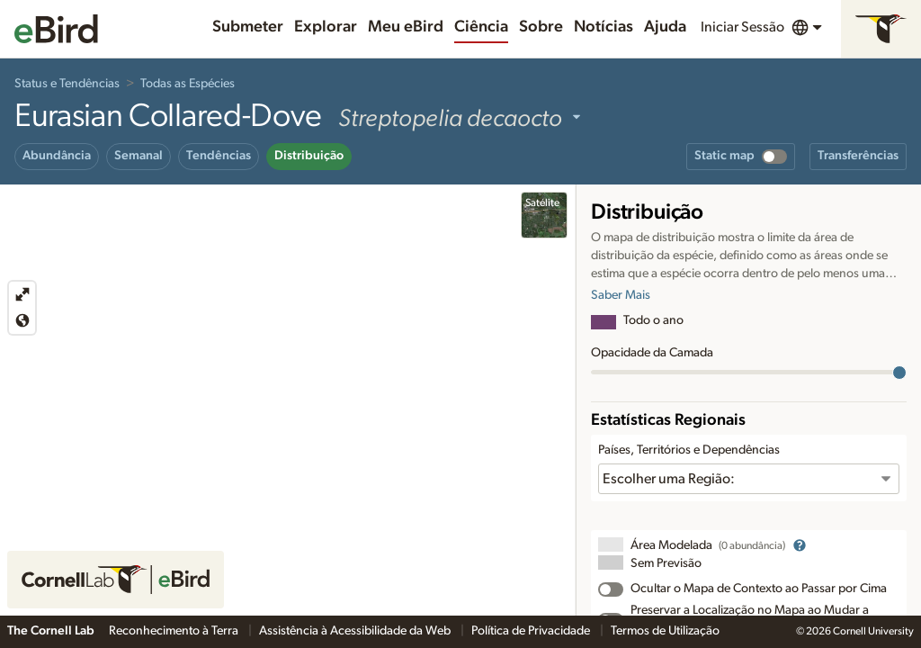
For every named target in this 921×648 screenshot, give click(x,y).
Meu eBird (405, 27)
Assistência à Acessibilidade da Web (356, 631)
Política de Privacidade (532, 631)
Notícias (603, 27)
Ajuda (665, 27)
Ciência (481, 27)
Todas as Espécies (187, 83)
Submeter (247, 27)
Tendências (218, 155)
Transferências (858, 155)
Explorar (325, 27)
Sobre (541, 27)
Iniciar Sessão (742, 27)
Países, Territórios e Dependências (689, 450)
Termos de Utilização (665, 631)
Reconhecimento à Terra (175, 631)
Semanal (138, 155)
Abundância (56, 155)
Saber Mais (620, 295)
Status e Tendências (67, 83)
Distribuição (309, 155)
